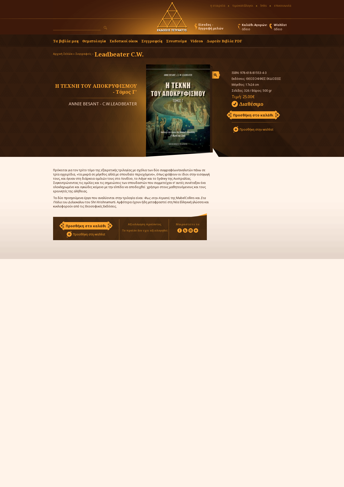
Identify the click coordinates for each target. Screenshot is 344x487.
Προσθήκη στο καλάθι (253, 115)
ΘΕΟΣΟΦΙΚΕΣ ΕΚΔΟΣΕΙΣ (263, 79)
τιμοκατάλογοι (242, 5)
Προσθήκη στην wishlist (256, 129)
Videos (196, 41)
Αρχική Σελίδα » (64, 54)
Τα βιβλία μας (66, 41)
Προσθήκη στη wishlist (89, 234)
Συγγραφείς (83, 54)
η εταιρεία (217, 5)
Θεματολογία (94, 41)
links (263, 5)
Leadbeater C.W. (119, 54)
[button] (105, 27)
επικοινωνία (282, 5)
